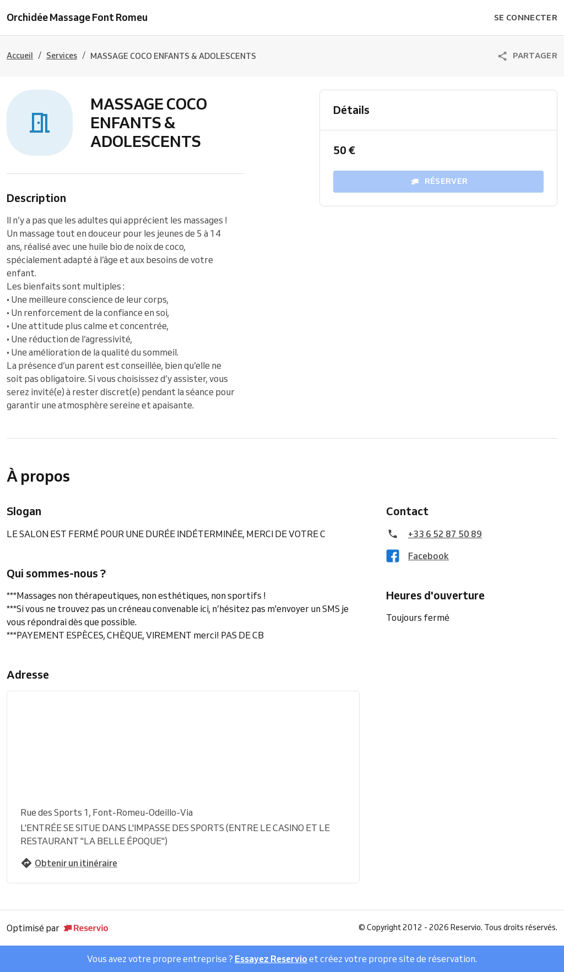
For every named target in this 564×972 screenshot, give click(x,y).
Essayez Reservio (271, 958)
